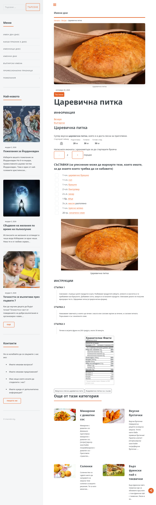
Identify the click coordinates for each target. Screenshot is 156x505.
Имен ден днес (11, 34)
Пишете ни (12, 401)
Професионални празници (18, 70)
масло (71, 203)
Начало (57, 20)
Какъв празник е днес (15, 42)
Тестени (59, 94)
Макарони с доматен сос (87, 415)
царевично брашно (78, 175)
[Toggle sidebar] (54, 5)
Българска (59, 122)
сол (70, 179)
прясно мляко (75, 208)
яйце (70, 198)
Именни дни (10, 56)
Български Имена (12, 63)
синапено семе (77, 212)
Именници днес (12, 49)
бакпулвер (74, 189)
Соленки (86, 466)
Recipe (63, 20)
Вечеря (58, 119)
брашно (72, 184)
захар (71, 193)
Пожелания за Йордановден (21, 151)
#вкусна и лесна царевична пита (69, 391)
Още (9, 324)
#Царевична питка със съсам (98, 391)
